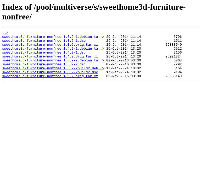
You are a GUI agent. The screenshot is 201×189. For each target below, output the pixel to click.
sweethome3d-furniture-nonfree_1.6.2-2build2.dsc (50, 80)
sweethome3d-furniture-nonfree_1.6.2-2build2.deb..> (53, 76)
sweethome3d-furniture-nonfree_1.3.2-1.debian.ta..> (53, 38)
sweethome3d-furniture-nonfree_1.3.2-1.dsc (44, 42)
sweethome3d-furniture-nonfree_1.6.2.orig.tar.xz (50, 85)
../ (5, 33)
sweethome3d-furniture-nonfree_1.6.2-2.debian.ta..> (53, 66)
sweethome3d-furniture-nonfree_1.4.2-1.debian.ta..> (53, 52)
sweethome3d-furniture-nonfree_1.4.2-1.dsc (44, 57)
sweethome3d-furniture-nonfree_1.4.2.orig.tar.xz (50, 61)
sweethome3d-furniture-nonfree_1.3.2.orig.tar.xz (50, 47)
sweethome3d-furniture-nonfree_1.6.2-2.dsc (44, 71)
